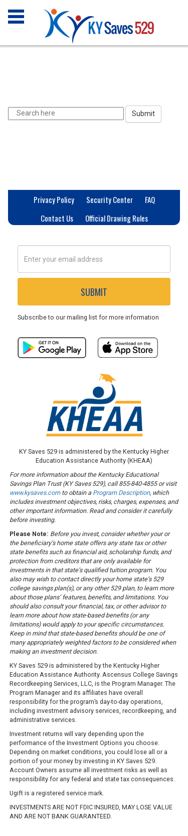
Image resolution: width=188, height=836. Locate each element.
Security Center (109, 199)
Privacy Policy (54, 199)
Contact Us (57, 218)
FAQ (150, 199)
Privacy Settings (94, 236)
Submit (143, 114)
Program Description (121, 492)
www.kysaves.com (35, 492)
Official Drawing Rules (116, 218)
